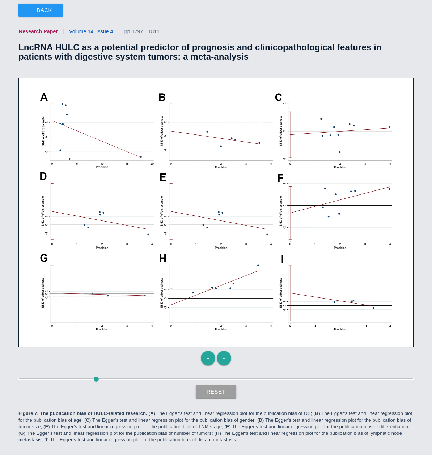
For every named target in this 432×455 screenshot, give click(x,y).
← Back (40, 10)
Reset (216, 392)
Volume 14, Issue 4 (91, 31)
